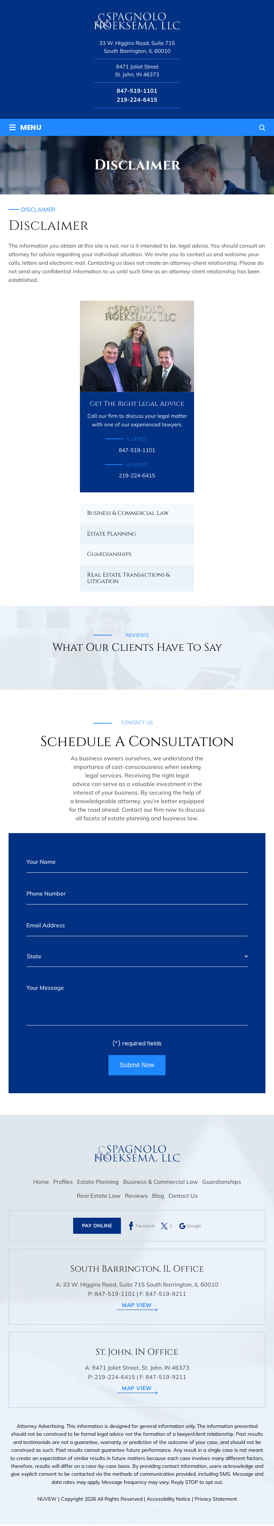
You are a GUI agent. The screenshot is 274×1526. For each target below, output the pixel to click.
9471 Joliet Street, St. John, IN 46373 (140, 1369)
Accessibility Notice (169, 1500)
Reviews (136, 1197)
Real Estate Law (99, 1197)
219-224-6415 (137, 99)
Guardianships (109, 554)
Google (194, 1227)
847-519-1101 (137, 90)
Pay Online (97, 1227)
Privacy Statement (216, 1500)
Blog (158, 1197)
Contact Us (183, 1197)
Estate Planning (111, 534)
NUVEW (47, 1500)
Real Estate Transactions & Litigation (128, 578)
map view (137, 1306)
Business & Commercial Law (127, 513)
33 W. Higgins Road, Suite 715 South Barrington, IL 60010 (137, 47)
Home (41, 1183)
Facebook (145, 1227)
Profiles (63, 1183)
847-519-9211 (166, 1295)
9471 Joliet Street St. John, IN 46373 (137, 70)
